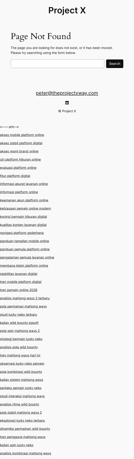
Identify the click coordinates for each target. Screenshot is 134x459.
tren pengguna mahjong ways (22, 437)
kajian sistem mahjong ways (21, 380)
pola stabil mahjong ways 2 (21, 412)
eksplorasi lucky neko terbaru (22, 420)
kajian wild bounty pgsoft (19, 323)
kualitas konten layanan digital (23, 225)
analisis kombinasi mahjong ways (25, 453)
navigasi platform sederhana (22, 233)
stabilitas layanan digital (18, 274)
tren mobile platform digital (20, 282)
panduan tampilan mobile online (24, 241)
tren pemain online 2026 (18, 290)
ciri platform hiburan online (20, 159)
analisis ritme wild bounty (19, 404)
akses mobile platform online (22, 135)
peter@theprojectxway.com (67, 93)
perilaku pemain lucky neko (20, 388)
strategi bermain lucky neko (21, 339)
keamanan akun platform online (24, 200)
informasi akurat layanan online (24, 184)
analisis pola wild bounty (19, 347)
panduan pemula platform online (25, 249)
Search (114, 64)
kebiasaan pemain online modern (25, 208)
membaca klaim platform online (24, 266)
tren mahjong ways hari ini (20, 355)
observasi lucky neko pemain (22, 363)
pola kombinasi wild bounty (21, 372)
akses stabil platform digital (21, 143)
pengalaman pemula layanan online (27, 257)
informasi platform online (19, 192)
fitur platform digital (15, 176)
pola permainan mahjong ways (23, 306)
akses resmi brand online (19, 151)
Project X (67, 10)
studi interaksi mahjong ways (22, 396)
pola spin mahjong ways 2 (20, 331)
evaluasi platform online (18, 168)
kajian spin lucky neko (16, 445)
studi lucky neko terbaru (18, 314)
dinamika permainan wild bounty (25, 429)
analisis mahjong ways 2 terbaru (25, 298)
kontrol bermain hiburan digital (23, 217)
